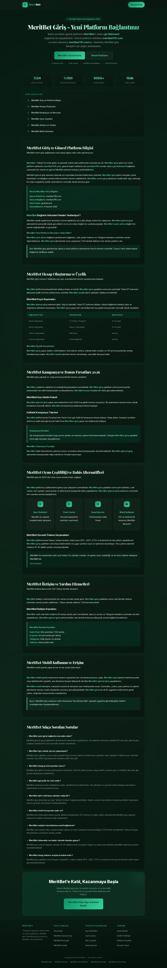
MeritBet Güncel (61, 962)
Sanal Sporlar (91, 945)
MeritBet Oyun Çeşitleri (42, 119)
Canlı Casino (90, 936)
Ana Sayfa (58, 931)
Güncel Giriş (136, 5)
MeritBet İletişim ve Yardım (43, 125)
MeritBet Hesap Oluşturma (43, 106)
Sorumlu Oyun (123, 945)
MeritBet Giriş (46, 962)
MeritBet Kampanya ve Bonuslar (46, 113)
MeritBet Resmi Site (98, 962)
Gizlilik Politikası (123, 936)
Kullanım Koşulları (124, 940)
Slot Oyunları (90, 940)
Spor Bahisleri (91, 931)
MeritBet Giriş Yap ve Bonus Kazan (83, 904)
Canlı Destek (122, 931)
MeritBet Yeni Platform (79, 962)
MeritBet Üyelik (60, 945)
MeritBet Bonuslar (61, 940)
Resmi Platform (100, 55)
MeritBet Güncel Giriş (69, 55)
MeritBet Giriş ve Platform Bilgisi (46, 100)
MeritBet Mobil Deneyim (42, 131)
